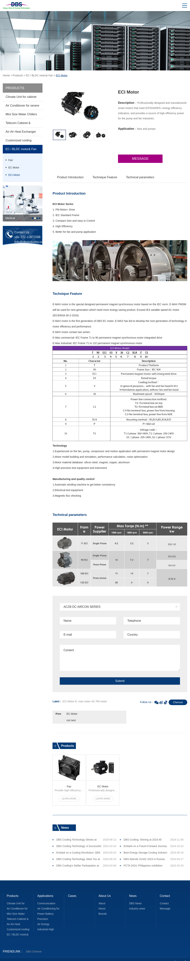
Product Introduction (70, 177)
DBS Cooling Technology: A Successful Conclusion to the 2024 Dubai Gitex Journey (78, 840)
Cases (72, 889)
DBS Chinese (34, 944)
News (133, 889)
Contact (164, 896)
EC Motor (13, 167)
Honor (102, 901)
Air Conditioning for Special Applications (48, 902)
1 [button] (32, 218)
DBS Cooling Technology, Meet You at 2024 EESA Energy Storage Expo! (78, 853)
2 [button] (35, 218)
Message (140, 158)
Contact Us (165, 890)
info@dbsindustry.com (29, 242)
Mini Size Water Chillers (21, 114)
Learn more (69, 792)
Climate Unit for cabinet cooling (21, 98)
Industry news (137, 901)
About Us (105, 889)
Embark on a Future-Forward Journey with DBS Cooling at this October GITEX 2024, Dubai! (145, 840)
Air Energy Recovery (43, 918)
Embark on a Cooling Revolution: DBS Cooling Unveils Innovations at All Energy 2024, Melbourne (78, 846)
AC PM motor (99, 701)
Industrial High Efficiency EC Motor (48, 923)
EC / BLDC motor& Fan (39, 75)
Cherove (178, 702)
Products (18, 75)
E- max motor (83, 701)
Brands (103, 907)
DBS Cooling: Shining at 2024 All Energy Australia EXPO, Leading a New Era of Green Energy (143, 833)
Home (6, 75)
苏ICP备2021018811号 (102, 955)
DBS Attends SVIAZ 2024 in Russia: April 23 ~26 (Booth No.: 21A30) (144, 853)
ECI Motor (14, 174)
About (102, 896)
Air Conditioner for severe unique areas (22, 107)
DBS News (135, 896)
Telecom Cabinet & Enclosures (18, 124)
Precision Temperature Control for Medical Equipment (48, 913)
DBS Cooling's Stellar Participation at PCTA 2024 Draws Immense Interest (77, 859)
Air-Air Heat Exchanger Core (21, 133)
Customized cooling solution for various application (19, 142)
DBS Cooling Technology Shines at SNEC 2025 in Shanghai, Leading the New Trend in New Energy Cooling (77, 833)
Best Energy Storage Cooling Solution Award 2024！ (145, 846)
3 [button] (37, 218)
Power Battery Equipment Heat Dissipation (46, 908)
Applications (45, 889)
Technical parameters (140, 177)
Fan (10, 160)
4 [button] (40, 218)
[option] (22, 203)
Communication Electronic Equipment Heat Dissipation (46, 897)
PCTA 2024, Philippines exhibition (143, 858)
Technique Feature (105, 177)
